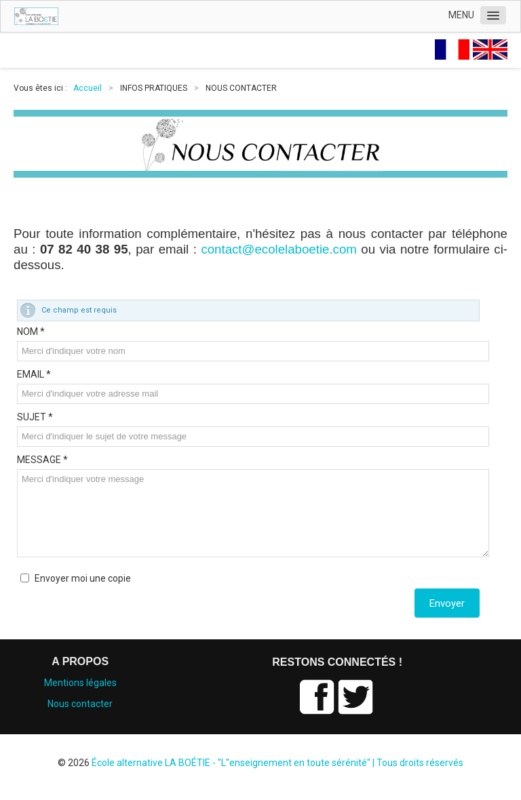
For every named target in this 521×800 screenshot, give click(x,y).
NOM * (31, 331)
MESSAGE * (42, 459)
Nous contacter (80, 703)
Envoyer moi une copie (83, 578)
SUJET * (35, 417)
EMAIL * (34, 374)
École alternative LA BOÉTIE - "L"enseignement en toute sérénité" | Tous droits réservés (277, 762)
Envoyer (447, 603)
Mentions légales (80, 682)
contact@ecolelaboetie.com (278, 249)
